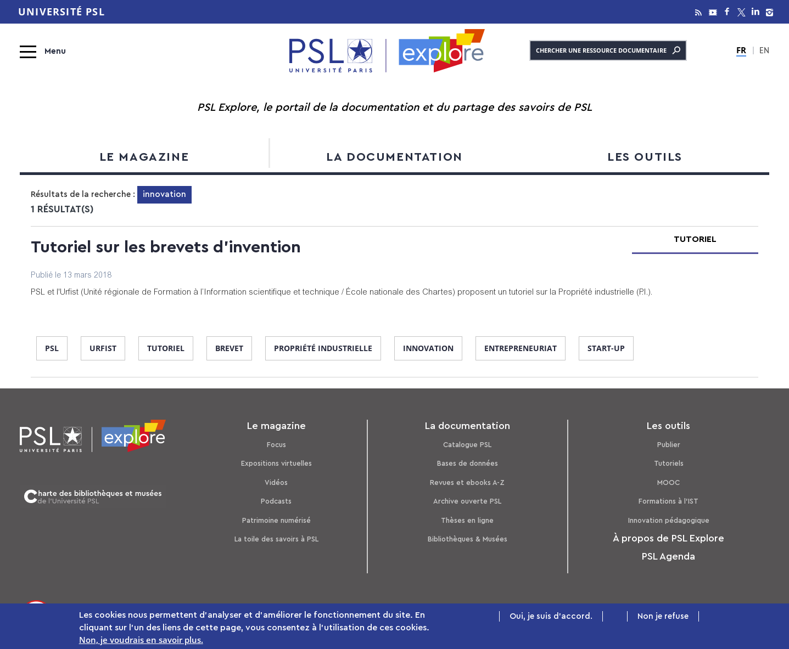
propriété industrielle (323, 348)
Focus (276, 444)
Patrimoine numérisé (276, 520)
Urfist (102, 348)
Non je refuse (663, 617)
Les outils (644, 157)
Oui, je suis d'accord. (551, 617)
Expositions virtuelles (276, 463)
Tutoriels (669, 463)
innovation (428, 348)
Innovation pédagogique (668, 520)
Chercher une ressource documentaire (608, 50)
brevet (229, 348)
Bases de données (467, 463)
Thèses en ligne (467, 520)
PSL (52, 348)
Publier (668, 444)
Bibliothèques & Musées (467, 539)
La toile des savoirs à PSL (276, 539)
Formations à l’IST (668, 501)
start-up (606, 348)
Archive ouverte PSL (467, 501)
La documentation (394, 157)
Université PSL (61, 11)
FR (741, 49)
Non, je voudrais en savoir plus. (141, 640)
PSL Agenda (668, 556)
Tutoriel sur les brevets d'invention (166, 247)
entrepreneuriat (520, 348)
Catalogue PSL (467, 444)
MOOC (668, 482)
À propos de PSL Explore (668, 538)
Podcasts (276, 501)
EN (764, 52)
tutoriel (165, 348)
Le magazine (144, 157)
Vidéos (276, 482)
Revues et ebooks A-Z (467, 482)
